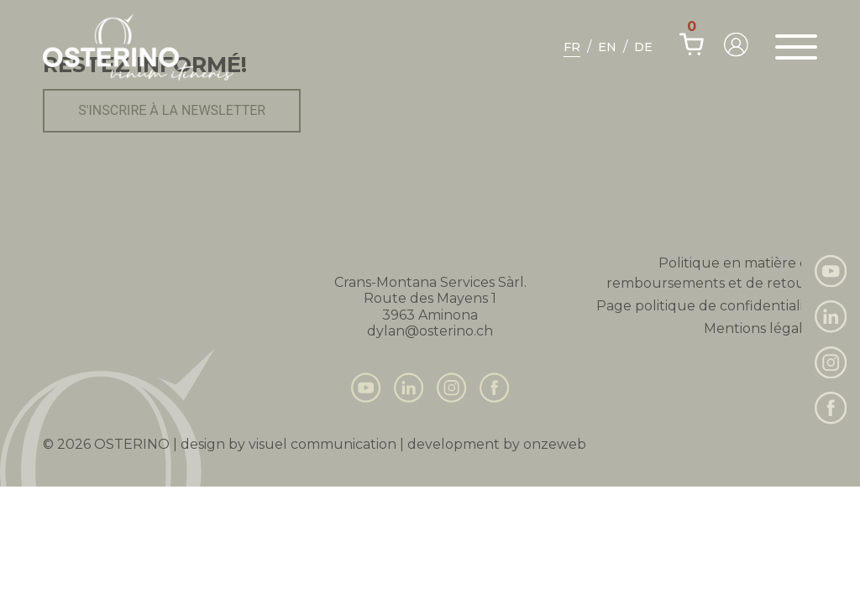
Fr (572, 47)
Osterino (132, 444)
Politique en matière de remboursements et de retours (711, 273)
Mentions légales (760, 328)
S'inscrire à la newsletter (171, 110)
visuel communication (322, 444)
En (607, 47)
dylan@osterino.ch (430, 331)
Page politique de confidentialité (706, 306)
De (643, 47)
